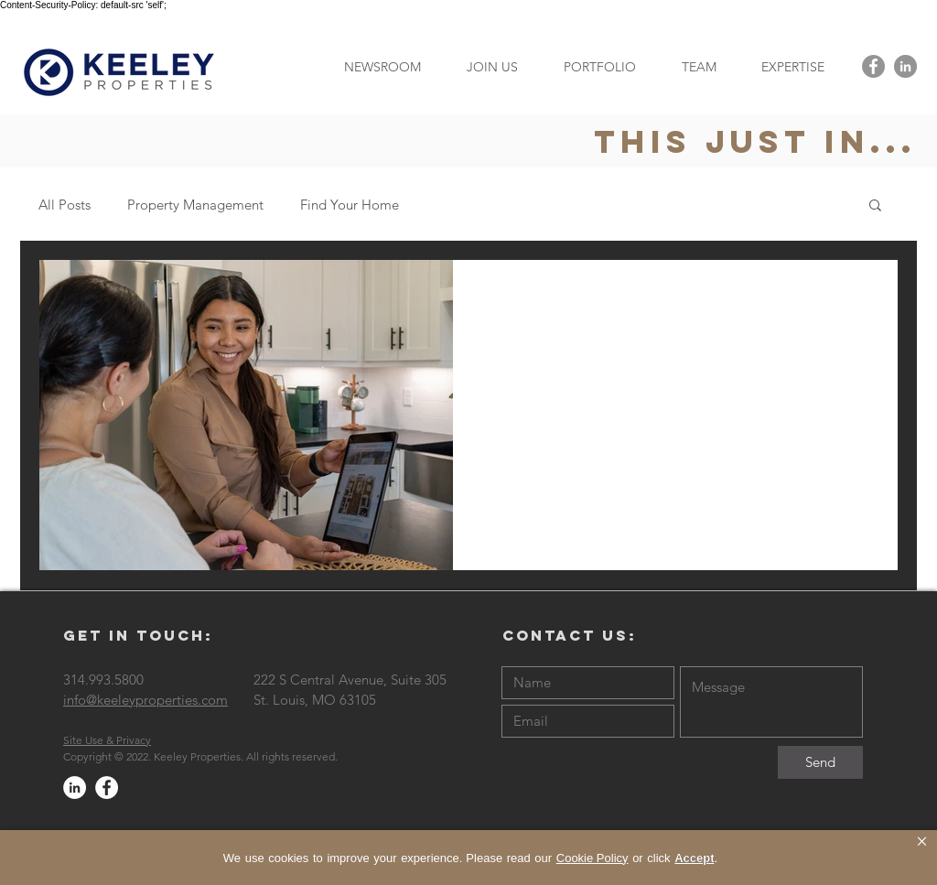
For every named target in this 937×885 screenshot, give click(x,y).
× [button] (922, 841)
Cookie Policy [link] (592, 858)
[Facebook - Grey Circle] (873, 66)
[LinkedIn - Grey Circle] (905, 66)
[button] (792, 66)
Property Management (195, 204)
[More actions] (862, 297)
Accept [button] (694, 858)
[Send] (820, 762)
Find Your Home (349, 204)
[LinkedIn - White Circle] (74, 787)
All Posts (64, 204)
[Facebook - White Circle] (106, 787)
